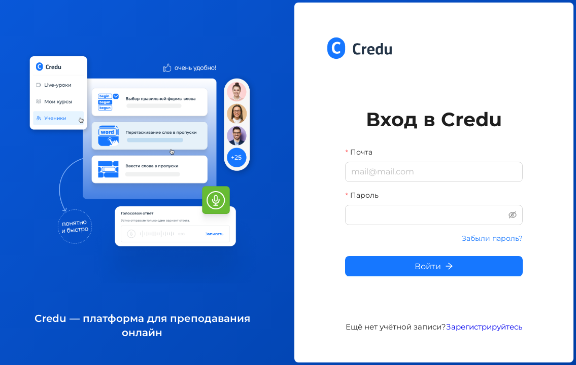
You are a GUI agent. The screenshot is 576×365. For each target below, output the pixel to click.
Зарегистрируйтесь (484, 327)
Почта (361, 152)
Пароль (364, 195)
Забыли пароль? (492, 238)
